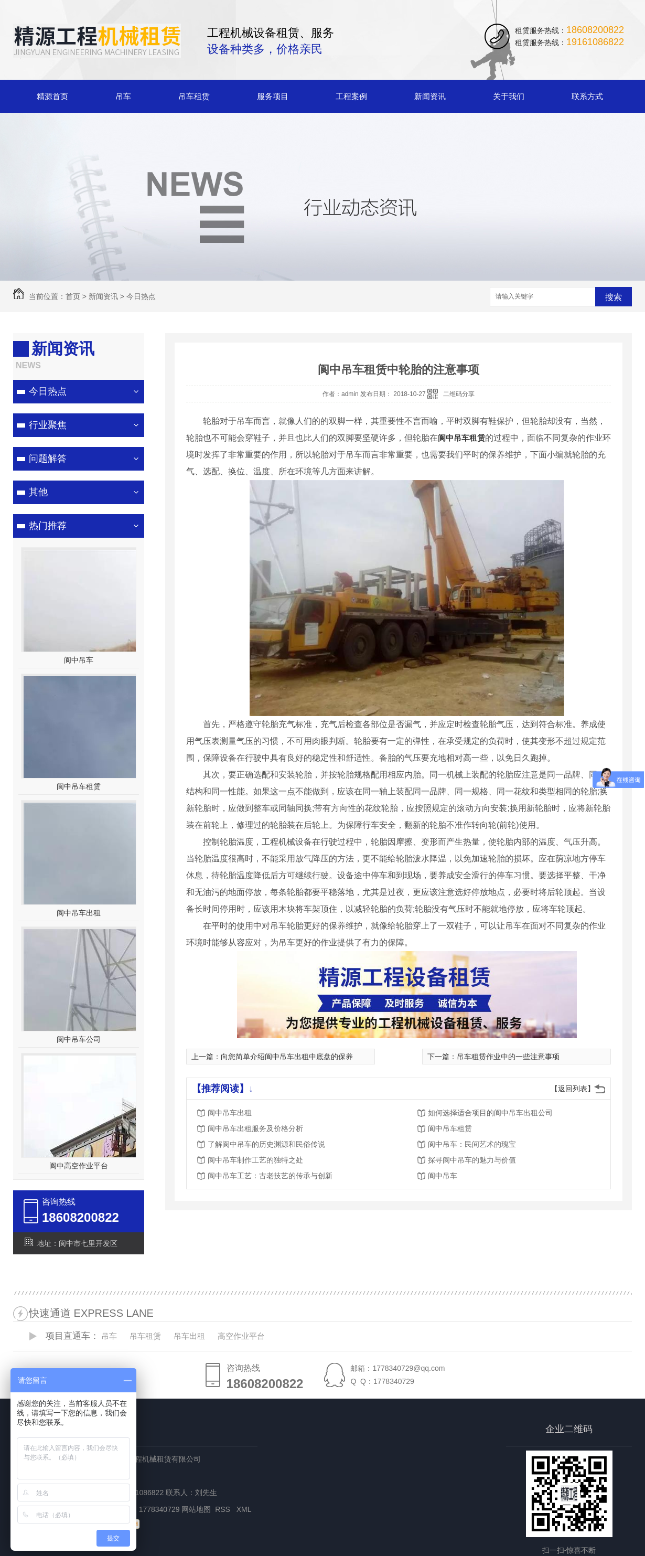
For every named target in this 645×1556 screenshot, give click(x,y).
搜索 (613, 297)
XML (244, 1509)
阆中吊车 (78, 660)
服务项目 (272, 96)
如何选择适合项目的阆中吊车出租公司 (490, 1113)
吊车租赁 (194, 96)
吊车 (123, 96)
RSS (223, 1509)
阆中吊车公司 (79, 1039)
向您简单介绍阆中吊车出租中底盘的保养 (287, 1056)
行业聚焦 (48, 425)
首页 (73, 296)
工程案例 (351, 96)
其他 (38, 492)
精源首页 (52, 96)
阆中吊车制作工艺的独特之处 (255, 1160)
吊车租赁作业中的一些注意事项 (508, 1056)
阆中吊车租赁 (79, 786)
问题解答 (48, 458)
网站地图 (196, 1509)
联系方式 (587, 96)
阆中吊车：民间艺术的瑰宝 (472, 1144)
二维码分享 (459, 394)
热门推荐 (48, 525)
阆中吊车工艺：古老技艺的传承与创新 (270, 1175)
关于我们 (508, 96)
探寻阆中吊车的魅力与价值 (472, 1160)
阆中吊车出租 (79, 913)
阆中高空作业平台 (78, 1165)
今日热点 (141, 296)
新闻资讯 (430, 96)
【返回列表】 (573, 1088)
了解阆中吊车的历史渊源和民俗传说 (266, 1144)
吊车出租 (189, 1335)
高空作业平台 (241, 1335)
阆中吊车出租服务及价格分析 (255, 1128)
